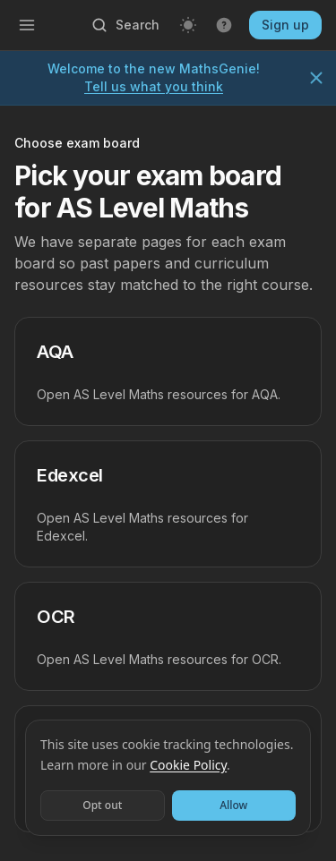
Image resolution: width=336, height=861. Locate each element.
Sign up (285, 24)
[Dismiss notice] (316, 77)
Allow (233, 805)
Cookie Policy (188, 764)
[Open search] (125, 25)
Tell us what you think (153, 86)
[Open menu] (27, 25)
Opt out (102, 805)
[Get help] (224, 25)
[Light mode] (188, 25)
